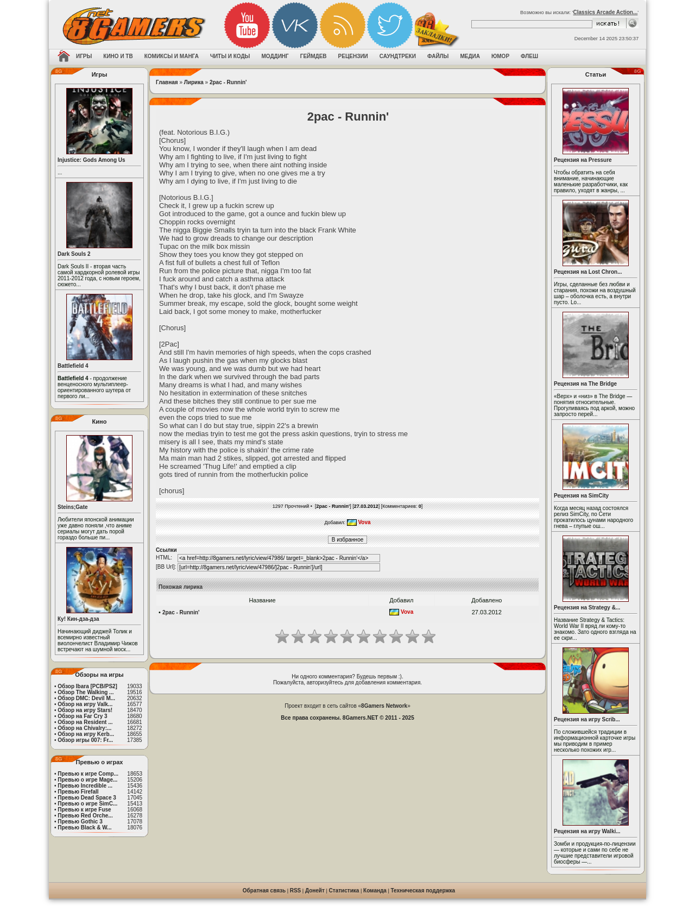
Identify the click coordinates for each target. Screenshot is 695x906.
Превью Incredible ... (85, 786)
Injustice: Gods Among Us (91, 160)
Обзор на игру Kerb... (86, 734)
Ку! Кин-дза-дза (78, 619)
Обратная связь (264, 891)
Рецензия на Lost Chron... (588, 272)
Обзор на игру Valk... (85, 704)
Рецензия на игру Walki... (587, 831)
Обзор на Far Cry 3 (82, 716)
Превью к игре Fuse (84, 810)
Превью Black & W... (84, 827)
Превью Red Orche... (85, 816)
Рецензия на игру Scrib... (587, 719)
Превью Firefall (78, 792)
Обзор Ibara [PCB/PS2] (87, 686)
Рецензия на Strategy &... (587, 608)
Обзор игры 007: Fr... (85, 740)
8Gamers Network (384, 706)
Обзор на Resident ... (85, 722)
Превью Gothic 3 (80, 822)
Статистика (344, 891)
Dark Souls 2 (74, 254)
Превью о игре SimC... (87, 804)
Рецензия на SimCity (581, 496)
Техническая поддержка (423, 891)
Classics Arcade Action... (605, 12)
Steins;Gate (73, 507)
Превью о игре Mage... (87, 780)
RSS (295, 891)
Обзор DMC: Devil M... (86, 698)
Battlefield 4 (73, 366)
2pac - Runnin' (228, 82)
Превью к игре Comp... (88, 774)
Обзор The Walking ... (85, 692)
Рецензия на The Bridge (585, 384)
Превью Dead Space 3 (87, 798)
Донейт (315, 891)
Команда (375, 891)
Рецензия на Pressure (583, 160)
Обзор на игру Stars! (85, 710)
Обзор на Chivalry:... (84, 728)
